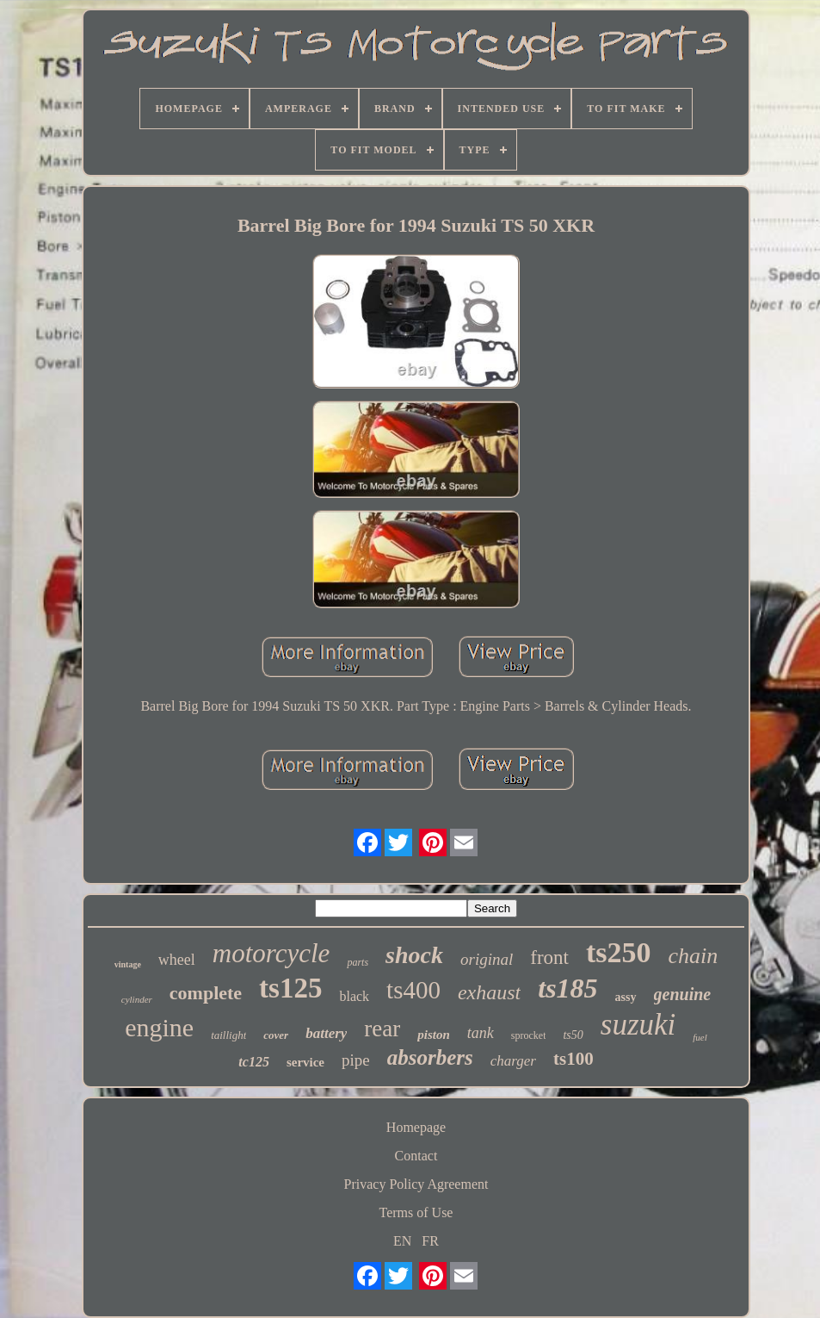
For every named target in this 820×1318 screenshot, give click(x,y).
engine (159, 1027)
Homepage (416, 1127)
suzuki (638, 1024)
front (549, 957)
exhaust (489, 992)
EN (402, 1241)
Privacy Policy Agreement (416, 1184)
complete (206, 993)
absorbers (430, 1057)
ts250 (618, 952)
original (486, 959)
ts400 (413, 990)
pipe (356, 1060)
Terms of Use (416, 1212)
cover (275, 1035)
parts (357, 962)
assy (626, 997)
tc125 (253, 1061)
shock (414, 955)
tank (480, 1032)
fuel (700, 1037)
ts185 (567, 988)
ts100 (573, 1058)
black (354, 996)
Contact (416, 1155)
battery (326, 1033)
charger (513, 1061)
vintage (127, 964)
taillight (228, 1035)
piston (433, 1034)
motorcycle (271, 953)
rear (382, 1028)
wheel (176, 959)
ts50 (573, 1035)
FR (430, 1241)
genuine (683, 994)
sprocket (528, 1035)
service (305, 1062)
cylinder (136, 999)
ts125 (290, 988)
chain (693, 955)
